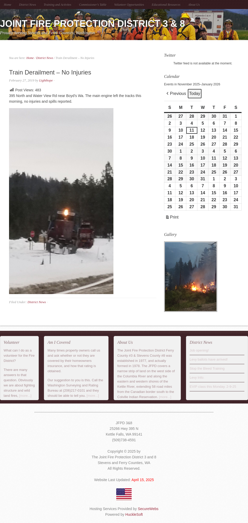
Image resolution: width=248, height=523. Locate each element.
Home (7, 4)
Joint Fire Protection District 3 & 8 (92, 23)
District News (27, 4)
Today (194, 93)
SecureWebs (148, 509)
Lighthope (46, 80)
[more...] (25, 396)
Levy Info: (197, 377)
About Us (194, 4)
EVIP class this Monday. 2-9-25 (213, 386)
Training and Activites (57, 4)
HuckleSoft (134, 514)
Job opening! (199, 350)
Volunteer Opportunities (129, 4)
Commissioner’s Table (92, 4)
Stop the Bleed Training (207, 368)
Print (172, 218)
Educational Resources (166, 4)
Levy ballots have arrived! (209, 359)
